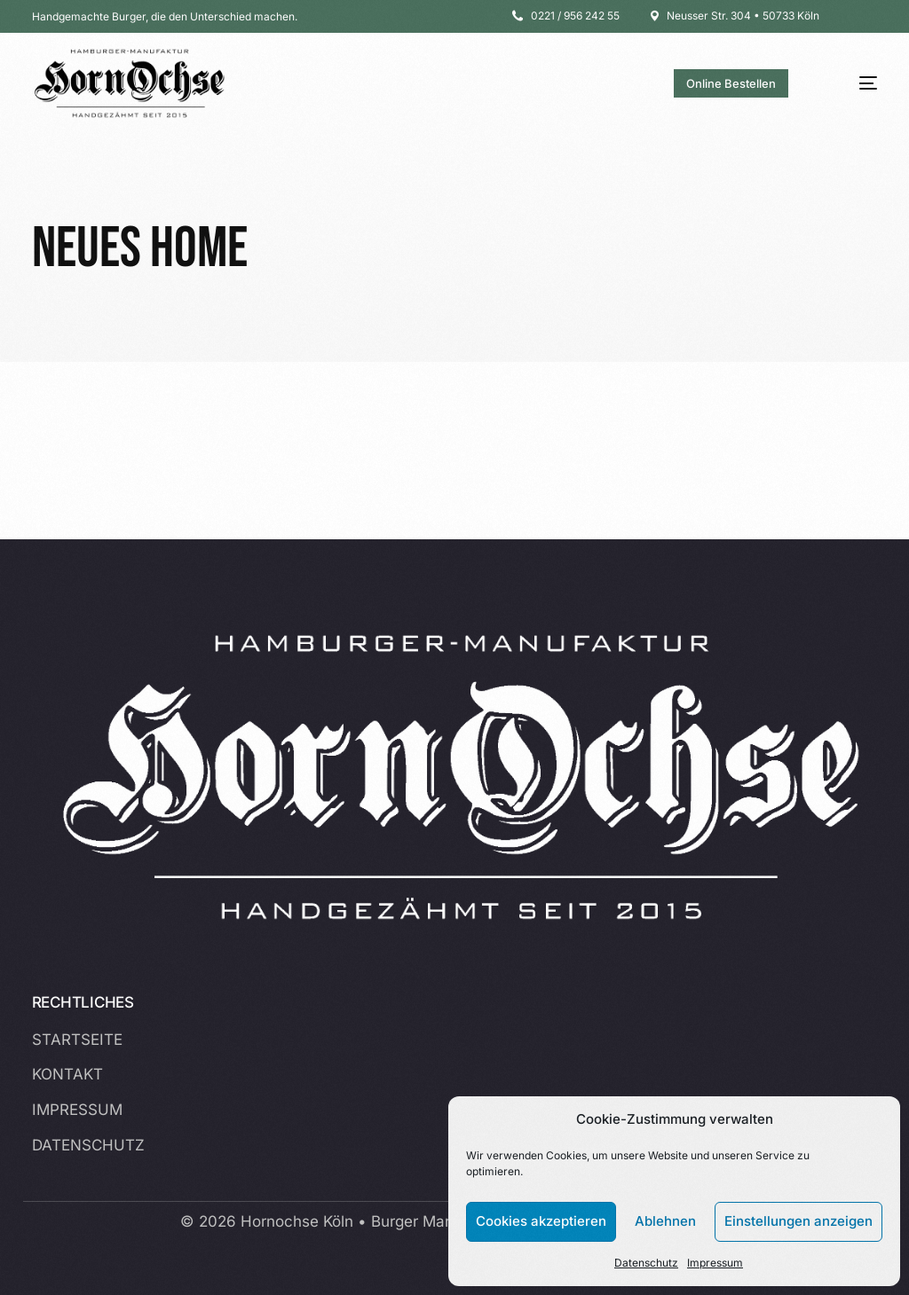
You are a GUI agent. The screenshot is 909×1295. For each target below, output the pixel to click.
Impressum (715, 1262)
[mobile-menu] (851, 83)
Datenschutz (646, 1262)
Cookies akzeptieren (541, 1221)
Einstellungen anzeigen (798, 1221)
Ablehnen (665, 1221)
